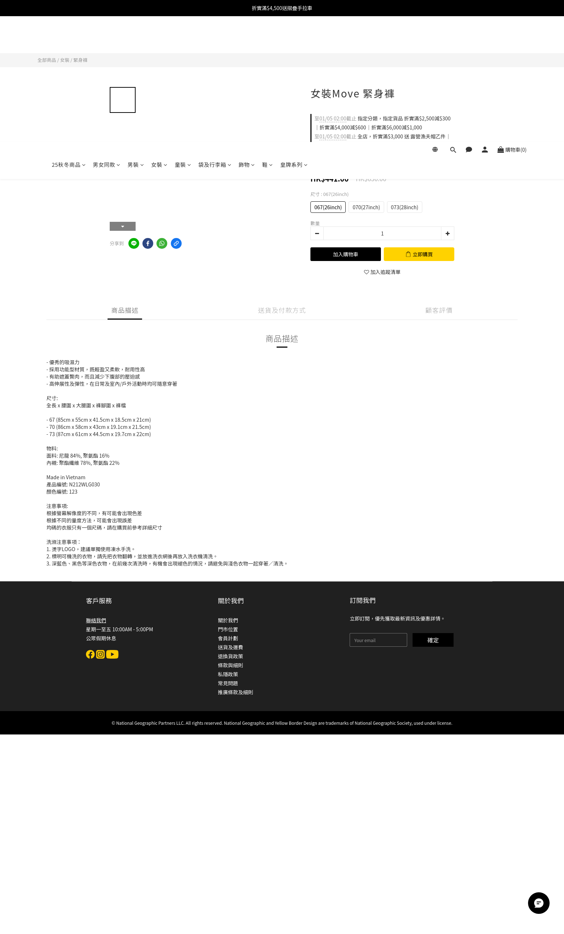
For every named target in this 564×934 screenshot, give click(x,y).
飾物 (246, 38)
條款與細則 (230, 665)
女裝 (159, 38)
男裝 (136, 38)
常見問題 (228, 683)
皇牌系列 (294, 38)
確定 (433, 640)
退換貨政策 (230, 656)
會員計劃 (228, 638)
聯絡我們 (96, 620)
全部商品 (46, 59)
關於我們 (228, 620)
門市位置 (228, 629)
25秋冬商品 (69, 38)
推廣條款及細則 (235, 692)
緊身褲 (80, 59)
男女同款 (106, 38)
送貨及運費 (230, 647)
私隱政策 (228, 674)
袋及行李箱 (214, 38)
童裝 (183, 38)
